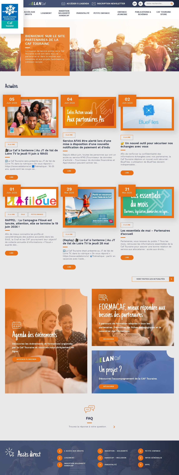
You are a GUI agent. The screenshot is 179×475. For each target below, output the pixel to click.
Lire (11, 177)
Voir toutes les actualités (150, 279)
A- (140, 3)
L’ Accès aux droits (28, 13)
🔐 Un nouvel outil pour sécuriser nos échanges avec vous (147, 144)
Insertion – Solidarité (113, 451)
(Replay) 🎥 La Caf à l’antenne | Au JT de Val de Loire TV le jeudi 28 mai (89, 241)
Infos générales (150, 458)
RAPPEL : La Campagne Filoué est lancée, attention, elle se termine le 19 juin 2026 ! (31, 223)
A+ (134, 3)
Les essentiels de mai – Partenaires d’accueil (145, 232)
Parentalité (82, 13)
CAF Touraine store (163, 13)
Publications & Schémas (143, 13)
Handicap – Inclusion (112, 458)
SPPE (144, 464)
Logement (46, 13)
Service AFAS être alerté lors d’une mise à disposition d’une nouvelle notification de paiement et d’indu (87, 144)
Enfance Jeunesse (122, 13)
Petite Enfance (102, 13)
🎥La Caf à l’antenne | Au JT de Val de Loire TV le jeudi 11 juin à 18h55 (31, 152)
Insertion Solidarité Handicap (64, 13)
